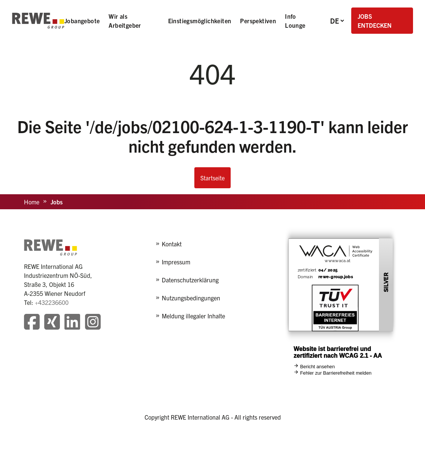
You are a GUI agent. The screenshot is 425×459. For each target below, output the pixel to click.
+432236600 (52, 302)
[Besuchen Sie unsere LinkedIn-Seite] (72, 323)
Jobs (57, 202)
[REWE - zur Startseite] (38, 20)
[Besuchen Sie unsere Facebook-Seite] (32, 323)
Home (31, 202)
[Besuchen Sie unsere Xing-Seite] (52, 323)
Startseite (212, 178)
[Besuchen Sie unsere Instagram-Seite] (93, 323)
